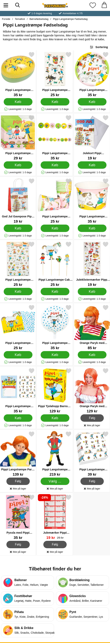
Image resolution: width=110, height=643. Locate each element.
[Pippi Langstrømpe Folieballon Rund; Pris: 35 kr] (55, 327)
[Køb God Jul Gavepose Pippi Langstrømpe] (18, 228)
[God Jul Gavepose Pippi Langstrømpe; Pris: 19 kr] (18, 201)
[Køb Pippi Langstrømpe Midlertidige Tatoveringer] (55, 101)
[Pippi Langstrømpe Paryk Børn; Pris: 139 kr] (18, 454)
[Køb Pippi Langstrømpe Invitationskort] (18, 418)
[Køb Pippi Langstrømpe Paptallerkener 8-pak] (92, 101)
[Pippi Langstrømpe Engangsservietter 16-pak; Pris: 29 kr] (18, 137)
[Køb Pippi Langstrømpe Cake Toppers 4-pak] (55, 291)
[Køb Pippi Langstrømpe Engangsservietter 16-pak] (18, 165)
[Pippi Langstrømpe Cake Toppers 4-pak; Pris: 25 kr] (55, 264)
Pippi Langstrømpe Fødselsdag (70, 19)
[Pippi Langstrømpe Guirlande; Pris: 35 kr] (55, 137)
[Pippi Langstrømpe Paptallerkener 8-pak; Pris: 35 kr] (92, 74)
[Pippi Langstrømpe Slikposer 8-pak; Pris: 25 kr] (18, 264)
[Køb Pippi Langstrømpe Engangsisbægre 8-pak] (92, 228)
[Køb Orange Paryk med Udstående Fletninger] (92, 354)
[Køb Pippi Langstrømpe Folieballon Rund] (55, 354)
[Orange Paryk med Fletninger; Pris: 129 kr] (92, 390)
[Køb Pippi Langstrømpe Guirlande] (55, 165)
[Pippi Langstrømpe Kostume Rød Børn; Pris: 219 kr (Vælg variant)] (55, 454)
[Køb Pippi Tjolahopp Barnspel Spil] (55, 418)
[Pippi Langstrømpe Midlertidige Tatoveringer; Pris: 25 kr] (55, 74)
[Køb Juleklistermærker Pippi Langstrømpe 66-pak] (92, 291)
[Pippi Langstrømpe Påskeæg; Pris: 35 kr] (18, 74)
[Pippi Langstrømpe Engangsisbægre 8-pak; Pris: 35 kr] (92, 201)
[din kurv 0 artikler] (104, 5)
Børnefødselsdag (39, 19)
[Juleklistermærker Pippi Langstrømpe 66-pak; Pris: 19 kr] (92, 264)
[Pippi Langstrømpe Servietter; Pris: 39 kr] (92, 454)
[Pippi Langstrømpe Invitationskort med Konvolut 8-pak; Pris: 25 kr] (18, 327)
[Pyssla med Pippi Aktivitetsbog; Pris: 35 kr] (18, 517)
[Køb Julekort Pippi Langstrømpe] (92, 165)
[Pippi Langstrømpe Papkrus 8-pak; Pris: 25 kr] (55, 201)
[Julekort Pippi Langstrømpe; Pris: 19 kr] (92, 137)
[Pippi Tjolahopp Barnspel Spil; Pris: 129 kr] (55, 390)
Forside (6, 19)
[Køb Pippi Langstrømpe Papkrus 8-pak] (55, 228)
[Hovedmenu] (6, 5)
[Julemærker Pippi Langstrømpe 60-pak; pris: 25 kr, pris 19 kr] (55, 517)
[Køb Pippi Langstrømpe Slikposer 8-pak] (18, 291)
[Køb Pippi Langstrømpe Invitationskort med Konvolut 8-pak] (18, 354)
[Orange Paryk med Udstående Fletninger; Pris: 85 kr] (92, 327)
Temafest (20, 19)
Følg (92, 418)
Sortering (99, 47)
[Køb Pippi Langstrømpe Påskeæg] (18, 101)
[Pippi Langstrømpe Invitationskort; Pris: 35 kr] (18, 390)
